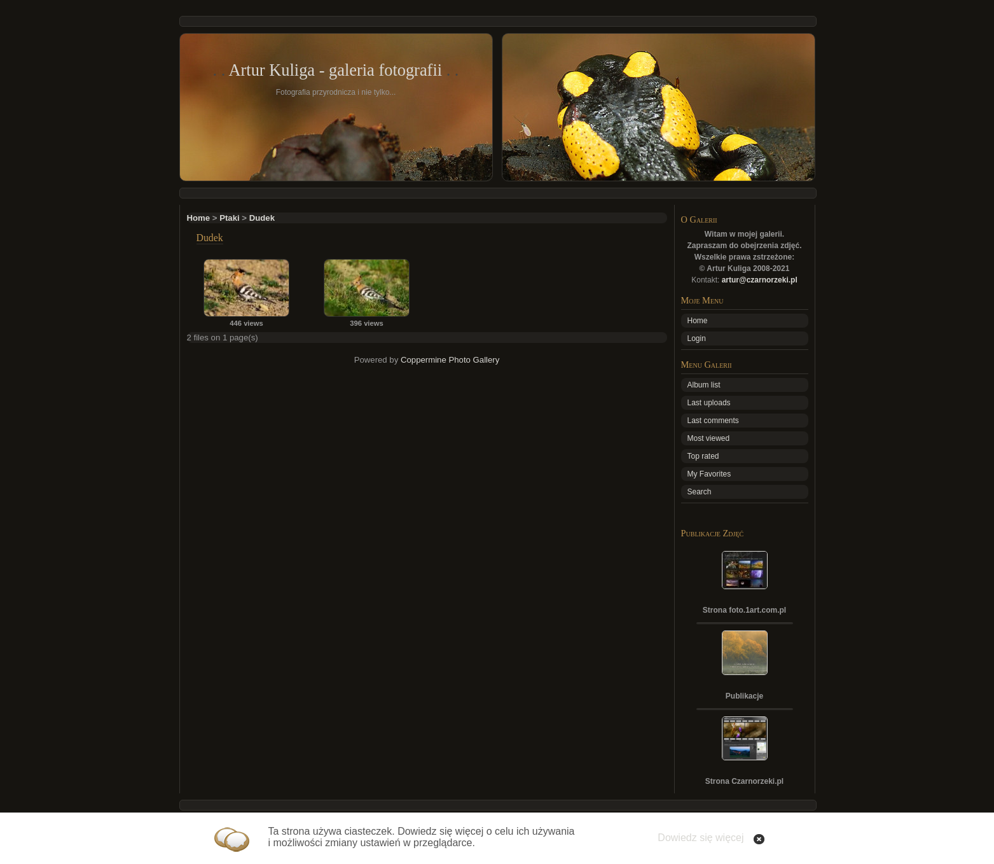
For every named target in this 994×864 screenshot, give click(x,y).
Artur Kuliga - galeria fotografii (335, 70)
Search (699, 491)
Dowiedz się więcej (700, 837)
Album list (704, 384)
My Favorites (709, 474)
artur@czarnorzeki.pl (759, 279)
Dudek (262, 218)
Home (199, 218)
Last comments (713, 420)
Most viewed (708, 438)
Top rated (703, 456)
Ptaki (229, 218)
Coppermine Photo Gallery (450, 360)
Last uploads (709, 402)
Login (696, 338)
